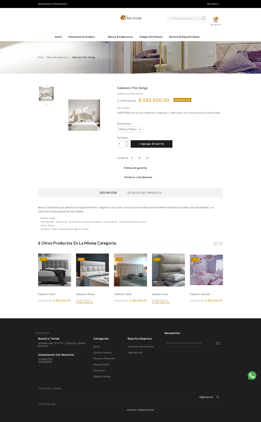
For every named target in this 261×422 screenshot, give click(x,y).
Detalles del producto (144, 192)
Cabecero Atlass (85, 294)
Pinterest (148, 158)
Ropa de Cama (101, 364)
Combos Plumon (102, 352)
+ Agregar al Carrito (151, 144)
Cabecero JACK (122, 294)
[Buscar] (185, 18)
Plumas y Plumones (104, 358)
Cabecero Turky (46, 294)
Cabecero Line (160, 294)
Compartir (132, 158)
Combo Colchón (102, 376)
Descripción (108, 192)
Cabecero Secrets (200, 294)
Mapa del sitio (135, 352)
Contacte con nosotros (141, 346)
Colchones (99, 370)
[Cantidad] (121, 144)
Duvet (96, 346)
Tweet (140, 158)
